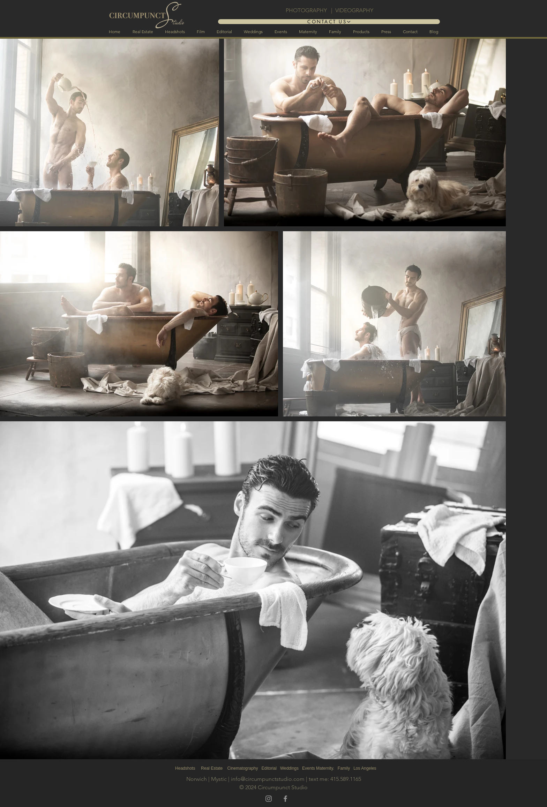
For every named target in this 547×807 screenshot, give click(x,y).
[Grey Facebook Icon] (285, 798)
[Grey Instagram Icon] (268, 798)
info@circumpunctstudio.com (268, 779)
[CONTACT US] (329, 21)
